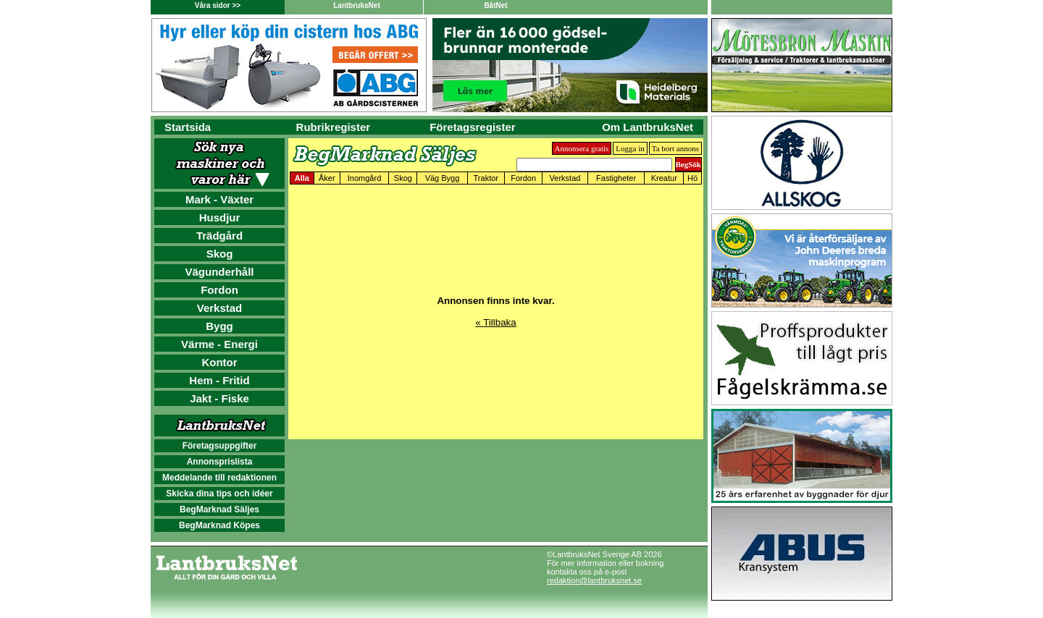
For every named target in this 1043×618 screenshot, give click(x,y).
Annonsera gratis (582, 148)
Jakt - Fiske (219, 398)
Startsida (187, 127)
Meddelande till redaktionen (219, 478)
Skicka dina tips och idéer (219, 493)
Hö (692, 178)
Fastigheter (616, 178)
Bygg (219, 326)
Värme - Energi (219, 344)
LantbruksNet (356, 5)
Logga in (630, 148)
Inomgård (364, 178)
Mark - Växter (219, 199)
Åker (327, 178)
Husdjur (219, 217)
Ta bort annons (675, 148)
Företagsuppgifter (220, 446)
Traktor (486, 178)
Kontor (219, 362)
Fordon (219, 290)
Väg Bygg (442, 178)
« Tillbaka (495, 322)
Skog (219, 253)
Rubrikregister (333, 127)
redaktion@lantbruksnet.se (594, 580)
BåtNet (495, 5)
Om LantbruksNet (647, 127)
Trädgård (219, 235)
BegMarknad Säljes (219, 509)
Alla (302, 178)
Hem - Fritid (219, 380)
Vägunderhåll (219, 272)
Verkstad (220, 308)
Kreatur (664, 178)
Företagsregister (472, 127)
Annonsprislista (220, 462)
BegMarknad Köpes (219, 525)
